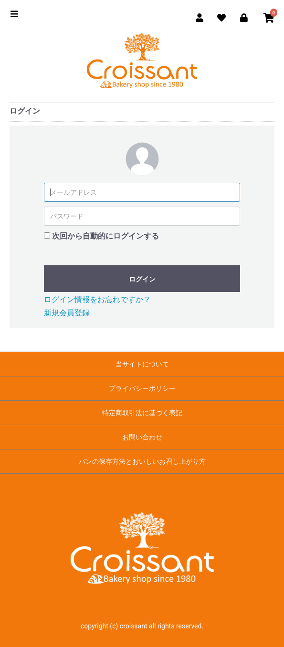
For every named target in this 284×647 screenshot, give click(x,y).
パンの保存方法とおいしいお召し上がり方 (142, 461)
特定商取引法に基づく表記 (142, 413)
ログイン (142, 279)
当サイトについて (142, 364)
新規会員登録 (67, 312)
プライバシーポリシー (142, 388)
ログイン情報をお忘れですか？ (97, 299)
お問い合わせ (142, 437)
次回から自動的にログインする (105, 235)
